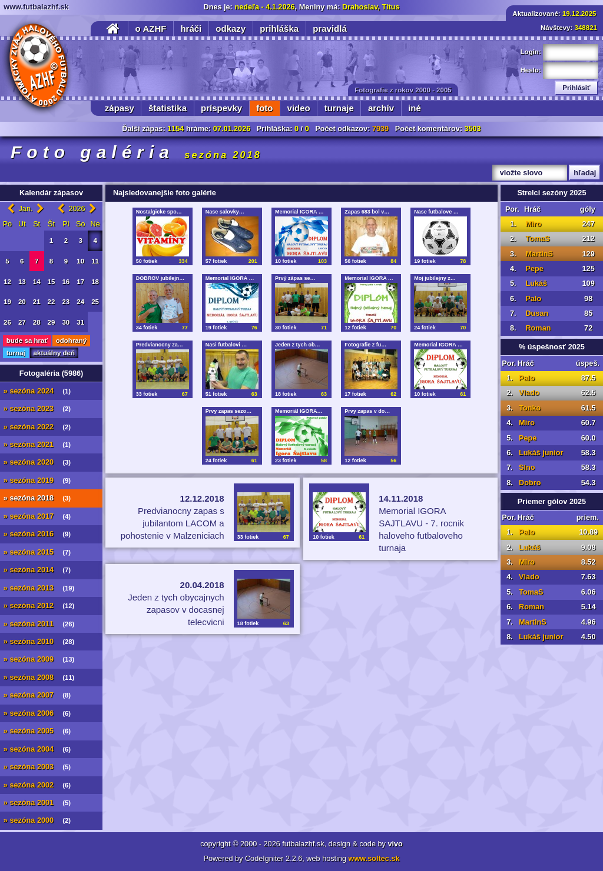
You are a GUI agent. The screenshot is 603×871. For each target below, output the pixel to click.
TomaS (537, 239)
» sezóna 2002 (37, 785)
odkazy (231, 29)
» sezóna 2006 (37, 713)
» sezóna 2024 (37, 391)
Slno (527, 467)
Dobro (530, 483)
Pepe (534, 269)
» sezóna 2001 (37, 803)
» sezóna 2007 (37, 695)
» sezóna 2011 (39, 624)
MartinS (539, 254)
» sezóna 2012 (39, 606)
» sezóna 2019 (37, 480)
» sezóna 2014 (37, 570)
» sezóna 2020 (37, 462)
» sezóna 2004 (37, 749)
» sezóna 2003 (37, 767)
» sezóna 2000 (37, 820)
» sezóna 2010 (39, 642)
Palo (533, 299)
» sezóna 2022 (37, 427)
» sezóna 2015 (37, 552)
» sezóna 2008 (39, 677)
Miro (533, 224)
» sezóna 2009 (39, 659)
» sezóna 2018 (37, 498)
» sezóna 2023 (37, 409)
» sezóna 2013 (39, 588)
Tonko (530, 408)
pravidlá (330, 29)
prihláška (279, 29)
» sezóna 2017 (37, 516)
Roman (538, 328)
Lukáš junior (541, 453)
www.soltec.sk (374, 859)
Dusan (536, 313)
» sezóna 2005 (37, 731)
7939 (380, 129)
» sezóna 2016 (37, 534)
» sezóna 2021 (37, 444)
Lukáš (536, 283)
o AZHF (151, 29)
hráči (190, 29)
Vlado (529, 393)
